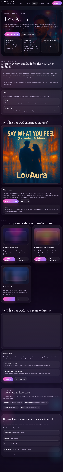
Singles (41, 3)
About (28, 3)
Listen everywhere (28, 34)
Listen (48, 3)
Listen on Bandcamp (12, 34)
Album (34, 3)
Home (21, 3)
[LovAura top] (9, 3)
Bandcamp (57, 3)
